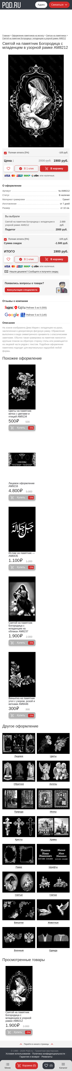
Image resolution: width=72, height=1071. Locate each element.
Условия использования (18, 1053)
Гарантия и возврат (30, 1056)
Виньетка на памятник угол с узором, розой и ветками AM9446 (22, 701)
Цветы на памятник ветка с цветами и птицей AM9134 (20, 413)
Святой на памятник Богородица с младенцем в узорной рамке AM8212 (18, 1016)
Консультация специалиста (22, 290)
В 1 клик (26, 168)
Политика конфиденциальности (48, 1053)
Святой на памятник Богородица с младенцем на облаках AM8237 (20, 627)
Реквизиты (47, 1056)
